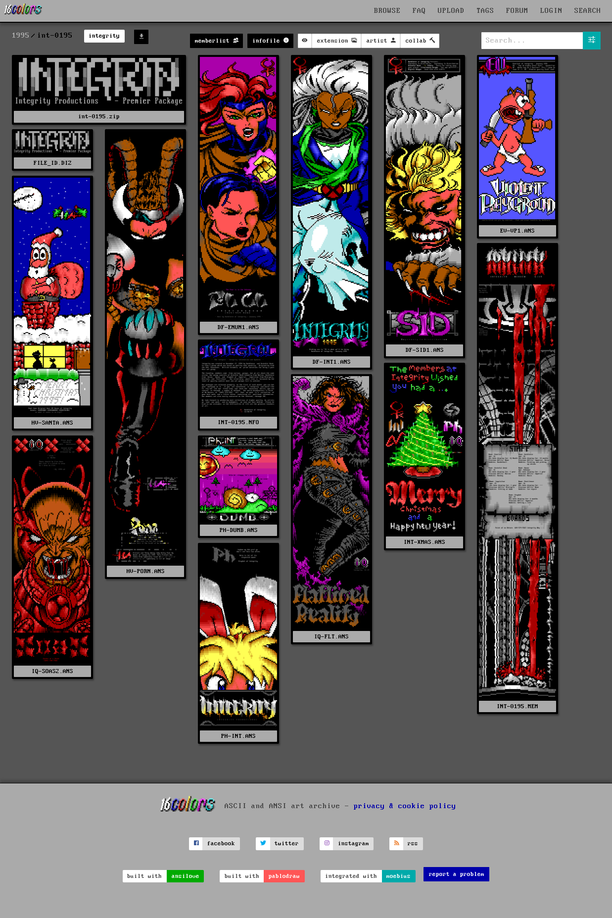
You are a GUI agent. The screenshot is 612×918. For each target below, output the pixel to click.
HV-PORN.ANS (146, 571)
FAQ (419, 11)
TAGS (485, 11)
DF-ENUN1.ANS (238, 327)
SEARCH (587, 11)
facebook (221, 843)
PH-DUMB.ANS (239, 530)
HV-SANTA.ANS (52, 423)
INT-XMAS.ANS (424, 542)
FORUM (517, 11)
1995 (21, 36)
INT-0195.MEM (517, 706)
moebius (398, 876)
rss (413, 843)
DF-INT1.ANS (332, 362)
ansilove (185, 876)
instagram (353, 843)
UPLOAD (451, 11)
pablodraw (284, 876)
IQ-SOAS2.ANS (52, 671)
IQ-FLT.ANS (331, 636)
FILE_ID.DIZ (53, 163)
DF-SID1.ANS (425, 350)
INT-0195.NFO (238, 422)
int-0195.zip (99, 116)
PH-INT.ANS (238, 736)
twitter (287, 843)
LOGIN (551, 11)
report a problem (456, 874)
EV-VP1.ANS (517, 231)
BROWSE (387, 11)
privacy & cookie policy (405, 806)
